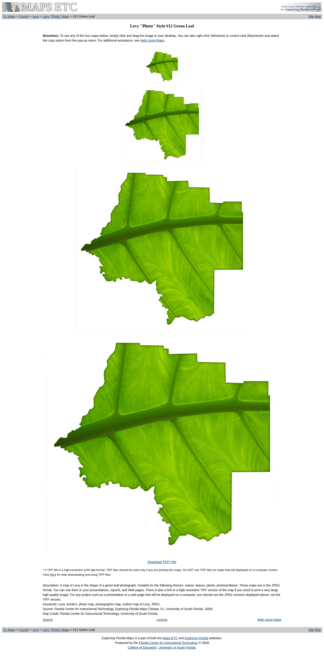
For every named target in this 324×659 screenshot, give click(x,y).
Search (48, 619)
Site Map (314, 16)
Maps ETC (170, 638)
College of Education (142, 647)
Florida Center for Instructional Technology (168, 643)
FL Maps (9, 16)
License (162, 619)
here (53, 574)
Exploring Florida (196, 638)
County (24, 16)
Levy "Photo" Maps (56, 16)
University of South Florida (176, 647)
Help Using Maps (152, 40)
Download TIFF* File (162, 562)
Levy (35, 16)
